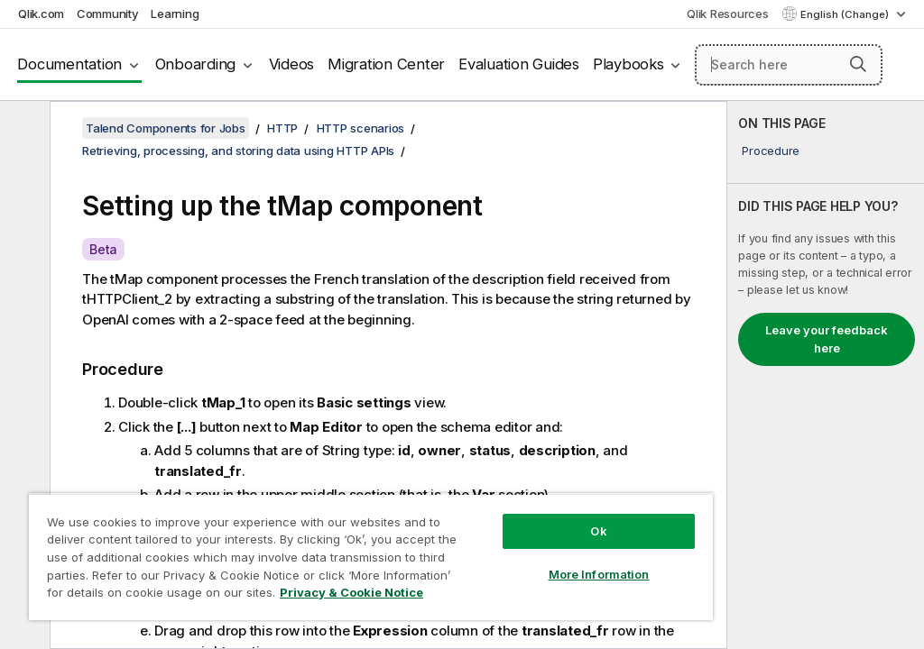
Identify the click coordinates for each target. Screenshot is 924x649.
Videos (292, 64)
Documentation (69, 64)
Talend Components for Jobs (165, 128)
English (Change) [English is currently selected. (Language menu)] (846, 14)
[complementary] (825, 375)
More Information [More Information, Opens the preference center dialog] (599, 574)
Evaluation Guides (518, 64)
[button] (858, 64)
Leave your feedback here (826, 339)
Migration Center (386, 64)
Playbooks (628, 64)
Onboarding (195, 64)
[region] (371, 556)
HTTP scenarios (361, 128)
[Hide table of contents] (22, 128)
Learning (175, 13)
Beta (103, 249)
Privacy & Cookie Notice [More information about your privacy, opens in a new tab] (351, 592)
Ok (598, 531)
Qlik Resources (728, 13)
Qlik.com (41, 13)
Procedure (770, 150)
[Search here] (789, 65)
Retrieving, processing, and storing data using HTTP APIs (238, 150)
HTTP (282, 128)
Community (108, 13)
